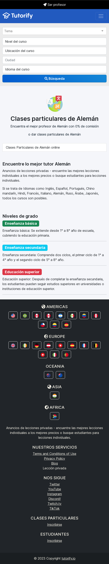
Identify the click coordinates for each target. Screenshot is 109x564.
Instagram (54, 494)
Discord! (54, 499)
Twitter (54, 484)
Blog (54, 463)
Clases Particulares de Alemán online (33, 147)
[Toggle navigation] (101, 16)
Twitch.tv (54, 504)
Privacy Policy (54, 458)
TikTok (54, 508)
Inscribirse (54, 525)
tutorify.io (68, 558)
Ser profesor (54, 5)
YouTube (54, 489)
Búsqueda (55, 79)
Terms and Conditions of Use (54, 454)
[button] (13, 315)
